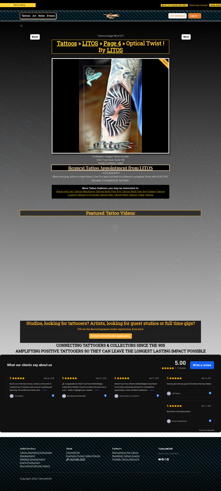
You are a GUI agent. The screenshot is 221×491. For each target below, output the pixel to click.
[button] (177, 15)
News (41, 15)
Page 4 (112, 43)
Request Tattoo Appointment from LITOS (110, 168)
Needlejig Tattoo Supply (126, 456)
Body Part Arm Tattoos (117, 191)
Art (34, 15)
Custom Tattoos (77, 195)
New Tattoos (130, 195)
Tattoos (26, 15)
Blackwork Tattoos (93, 191)
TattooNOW (73, 452)
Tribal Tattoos (145, 195)
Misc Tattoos (115, 195)
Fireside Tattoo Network (125, 459)
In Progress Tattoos (97, 195)
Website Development (32, 459)
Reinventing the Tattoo (125, 452)
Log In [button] (194, 15)
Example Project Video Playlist (83, 456)
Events (51, 15)
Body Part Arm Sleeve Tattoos (148, 191)
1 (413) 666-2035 (75, 459)
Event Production (30, 462)
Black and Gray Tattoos (69, 191)
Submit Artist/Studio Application (110, 336)
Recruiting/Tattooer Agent (35, 466)
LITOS (90, 43)
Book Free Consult (201, 5)
